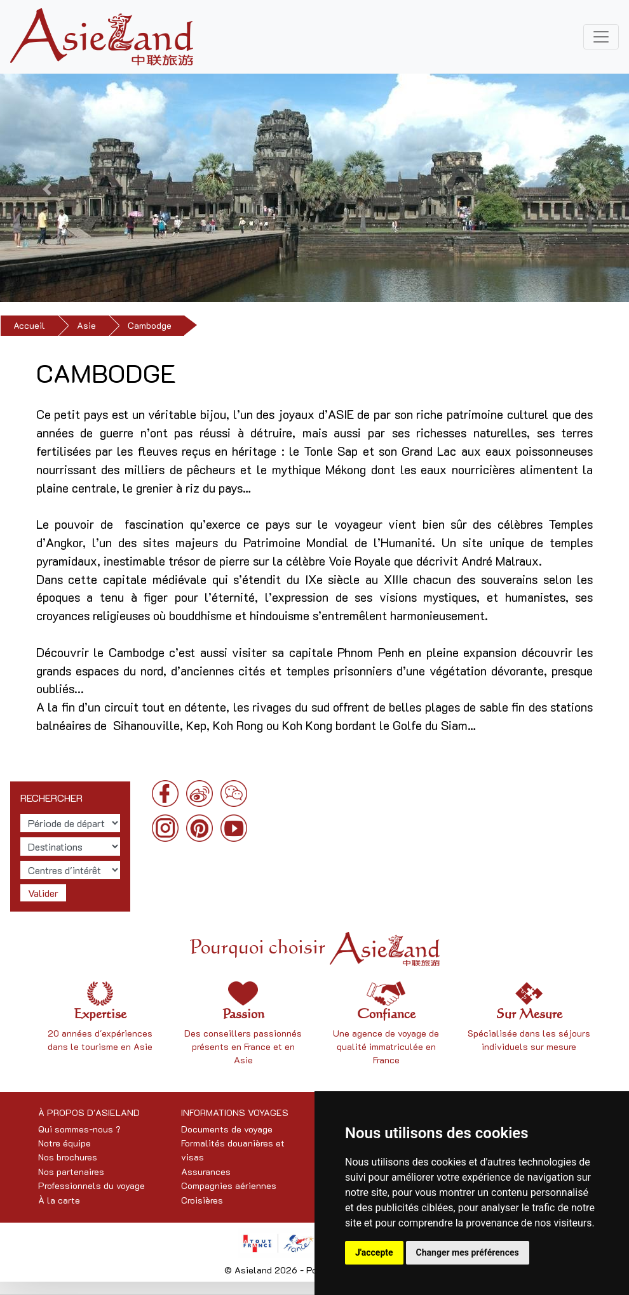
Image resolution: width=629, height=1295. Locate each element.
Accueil (29, 325)
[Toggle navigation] (601, 37)
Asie (86, 325)
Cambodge (150, 325)
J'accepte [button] (374, 1252)
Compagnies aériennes (228, 1185)
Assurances (206, 1172)
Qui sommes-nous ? (79, 1129)
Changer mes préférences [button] (467, 1252)
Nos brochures (67, 1157)
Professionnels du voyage (91, 1185)
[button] (47, 189)
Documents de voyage (227, 1129)
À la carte (59, 1200)
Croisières (202, 1200)
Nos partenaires (71, 1172)
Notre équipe (64, 1143)
